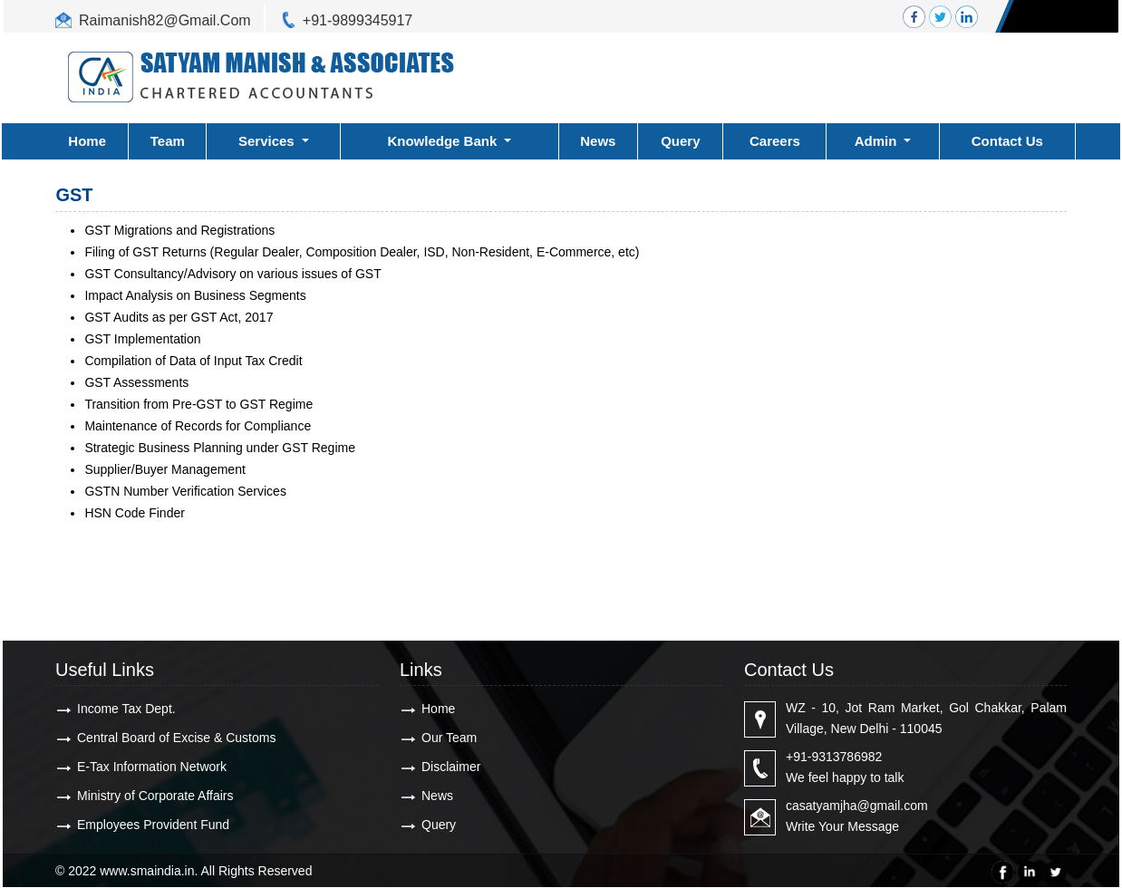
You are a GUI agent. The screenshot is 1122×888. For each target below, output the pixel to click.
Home (87, 141)
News (597, 141)
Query (680, 141)
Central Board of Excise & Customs (176, 737)
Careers (775, 141)
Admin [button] (878, 141)
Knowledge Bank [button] (443, 141)
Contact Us (1007, 141)
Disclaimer (450, 766)
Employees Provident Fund (153, 824)
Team (167, 141)
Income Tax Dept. (126, 708)
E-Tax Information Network (152, 766)
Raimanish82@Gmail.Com (165, 20)
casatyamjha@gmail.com (857, 805)
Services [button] (268, 141)
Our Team (449, 737)
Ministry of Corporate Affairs (155, 795)
